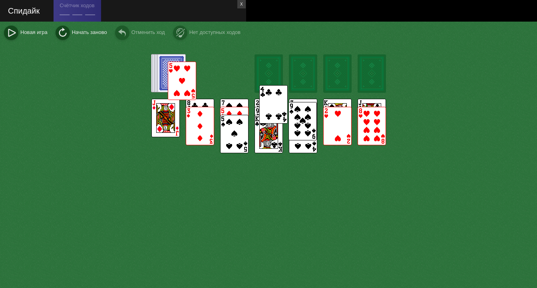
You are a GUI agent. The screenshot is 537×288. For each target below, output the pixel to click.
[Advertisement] (391, 11)
